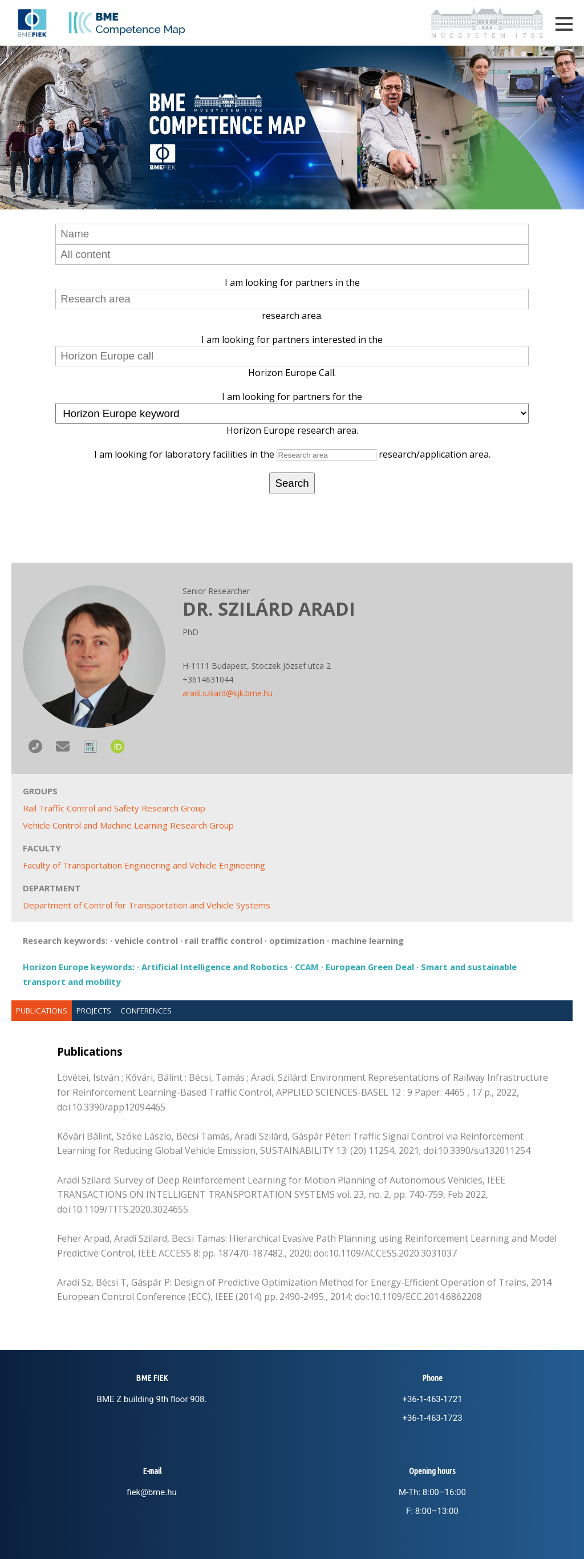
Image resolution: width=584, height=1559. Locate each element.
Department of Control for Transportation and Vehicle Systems (146, 905)
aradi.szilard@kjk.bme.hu (227, 693)
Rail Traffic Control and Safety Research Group (114, 808)
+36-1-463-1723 (432, 1418)
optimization (297, 940)
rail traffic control (223, 940)
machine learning (367, 940)
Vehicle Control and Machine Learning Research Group (128, 825)
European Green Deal (370, 966)
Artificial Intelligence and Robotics (214, 966)
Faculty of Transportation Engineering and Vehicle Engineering (144, 865)
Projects (93, 1010)
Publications (41, 1010)
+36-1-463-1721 (432, 1399)
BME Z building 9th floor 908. (152, 1399)
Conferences (146, 1010)
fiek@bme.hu (151, 1492)
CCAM (307, 966)
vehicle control (146, 940)
